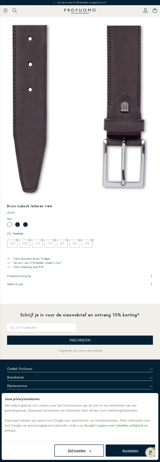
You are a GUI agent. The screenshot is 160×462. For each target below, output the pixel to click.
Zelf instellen (79, 450)
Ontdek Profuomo (80, 368)
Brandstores (80, 377)
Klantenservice (80, 385)
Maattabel (18, 233)
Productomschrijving (80, 276)
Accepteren (130, 450)
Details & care (80, 284)
